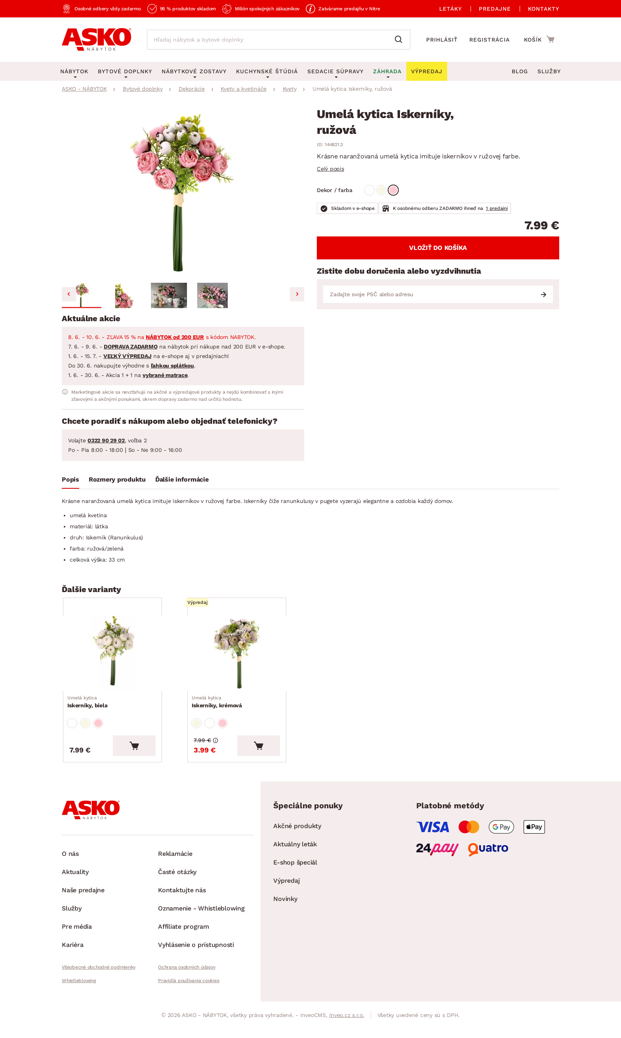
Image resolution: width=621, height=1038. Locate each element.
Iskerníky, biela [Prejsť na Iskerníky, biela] (89, 716)
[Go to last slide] (69, 294)
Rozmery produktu (117, 479)
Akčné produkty (297, 846)
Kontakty (543, 8)
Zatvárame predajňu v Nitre (349, 8)
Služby (549, 71)
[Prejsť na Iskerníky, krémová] (248, 660)
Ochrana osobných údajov (186, 987)
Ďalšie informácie (182, 479)
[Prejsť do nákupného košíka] (539, 39)
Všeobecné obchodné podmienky (98, 987)
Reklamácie (175, 874)
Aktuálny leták (295, 864)
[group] (183, 193)
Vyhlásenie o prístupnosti (196, 965)
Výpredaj (286, 901)
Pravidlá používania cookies (188, 1001)
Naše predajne (83, 910)
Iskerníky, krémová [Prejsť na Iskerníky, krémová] (219, 716)
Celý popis (330, 169)
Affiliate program (183, 946)
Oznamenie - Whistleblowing (201, 928)
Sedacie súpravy (335, 71)
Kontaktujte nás (182, 910)
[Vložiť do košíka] (157, 766)
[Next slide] (297, 294)
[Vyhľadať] (400, 40)
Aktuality (75, 892)
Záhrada (387, 71)
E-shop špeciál (295, 882)
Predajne (495, 8)
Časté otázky (177, 892)
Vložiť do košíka (438, 247)
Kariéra (72, 965)
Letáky (450, 8)
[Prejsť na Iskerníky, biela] (124, 660)
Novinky (285, 919)
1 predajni (497, 208)
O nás (70, 874)
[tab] (70, 481)
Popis (70, 479)
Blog (520, 71)
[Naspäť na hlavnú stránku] (96, 39)
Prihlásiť (442, 39)
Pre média (77, 946)
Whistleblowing (79, 1001)
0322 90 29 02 (106, 440)
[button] (81, 295)
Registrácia (489, 39)
